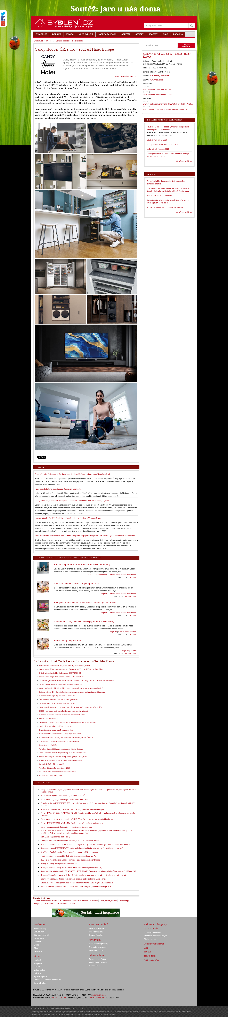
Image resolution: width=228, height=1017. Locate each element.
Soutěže (147, 951)
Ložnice (37, 967)
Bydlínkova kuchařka (127, 632)
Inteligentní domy (96, 950)
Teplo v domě (150, 939)
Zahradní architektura (98, 962)
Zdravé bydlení (40, 983)
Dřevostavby (39, 932)
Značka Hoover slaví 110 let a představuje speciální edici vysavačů (62, 753)
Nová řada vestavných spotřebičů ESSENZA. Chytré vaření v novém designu (72, 809)
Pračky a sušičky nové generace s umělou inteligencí (62, 864)
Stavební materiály (42, 935)
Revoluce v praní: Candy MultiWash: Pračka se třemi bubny (82, 564)
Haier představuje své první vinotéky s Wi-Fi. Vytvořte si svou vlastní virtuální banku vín (77, 819)
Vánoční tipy (124, 901)
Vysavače (67, 901)
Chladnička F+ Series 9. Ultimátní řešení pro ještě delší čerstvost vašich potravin (67, 722)
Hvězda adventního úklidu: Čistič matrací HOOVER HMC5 (60, 673)
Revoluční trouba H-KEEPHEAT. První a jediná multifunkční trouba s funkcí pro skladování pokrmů (82, 848)
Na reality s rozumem (98, 947)
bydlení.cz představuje (97, 575)
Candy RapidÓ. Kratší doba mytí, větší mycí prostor (57, 703)
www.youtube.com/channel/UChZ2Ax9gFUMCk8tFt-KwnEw (168, 104)
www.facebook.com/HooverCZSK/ (157, 95)
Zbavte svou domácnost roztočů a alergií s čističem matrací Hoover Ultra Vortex (73, 879)
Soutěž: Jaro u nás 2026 (157, 140)
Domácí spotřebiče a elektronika (122, 575)
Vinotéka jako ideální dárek (48, 719)
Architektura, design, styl (155, 924)
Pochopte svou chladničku (48, 745)
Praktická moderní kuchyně (55, 903)
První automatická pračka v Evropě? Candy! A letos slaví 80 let (61, 677)
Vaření (133, 651)
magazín (103, 594)
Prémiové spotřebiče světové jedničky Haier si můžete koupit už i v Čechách (66, 738)
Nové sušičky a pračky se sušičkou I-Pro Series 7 (56, 726)
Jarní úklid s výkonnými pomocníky (55, 837)
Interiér (72, 903)
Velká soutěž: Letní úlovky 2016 (50, 776)
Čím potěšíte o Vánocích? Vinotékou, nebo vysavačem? (58, 700)
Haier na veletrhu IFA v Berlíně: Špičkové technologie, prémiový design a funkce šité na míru (72, 692)
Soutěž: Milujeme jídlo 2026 (67, 640)
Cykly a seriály (151, 928)
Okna (36, 948)
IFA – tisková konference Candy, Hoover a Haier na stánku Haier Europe (70, 860)
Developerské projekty (98, 944)
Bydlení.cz (38, 41)
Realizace (38, 951)
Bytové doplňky (40, 976)
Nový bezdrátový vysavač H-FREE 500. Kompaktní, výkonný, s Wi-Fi (69, 856)
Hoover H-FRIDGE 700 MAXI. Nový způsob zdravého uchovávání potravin (72, 823)
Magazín (151, 174)
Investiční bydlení (96, 928)
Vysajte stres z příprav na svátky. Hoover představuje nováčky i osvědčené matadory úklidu (71, 669)
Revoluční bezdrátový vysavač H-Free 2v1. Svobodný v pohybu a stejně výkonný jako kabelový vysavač (83, 875)
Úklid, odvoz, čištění (108, 901)
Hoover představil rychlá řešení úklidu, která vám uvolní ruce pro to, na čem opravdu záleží (71, 688)
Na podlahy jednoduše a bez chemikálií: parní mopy (57, 772)
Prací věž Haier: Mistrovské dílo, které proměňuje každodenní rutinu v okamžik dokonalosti (72, 474)
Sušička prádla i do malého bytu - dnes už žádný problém (59, 741)
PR (130, 577)
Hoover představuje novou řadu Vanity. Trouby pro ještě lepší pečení (63, 757)
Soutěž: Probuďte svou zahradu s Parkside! (165, 207)
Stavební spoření (96, 935)
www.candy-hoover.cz (125, 76)
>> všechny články (184, 161)
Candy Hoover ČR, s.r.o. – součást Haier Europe (166, 55)
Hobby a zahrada (96, 955)
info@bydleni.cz (99, 995)
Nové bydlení (95, 940)
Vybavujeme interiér (152, 932)
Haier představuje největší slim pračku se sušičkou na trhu (64, 799)
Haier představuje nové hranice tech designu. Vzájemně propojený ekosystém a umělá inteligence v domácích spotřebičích (85, 536)
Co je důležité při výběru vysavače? (51, 764)
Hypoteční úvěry (96, 932)
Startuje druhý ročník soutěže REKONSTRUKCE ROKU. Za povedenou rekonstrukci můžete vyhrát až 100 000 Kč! (88, 871)
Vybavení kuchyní (80, 901)
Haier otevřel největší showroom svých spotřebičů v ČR (63, 796)
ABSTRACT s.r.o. (59, 998)
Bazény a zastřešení (97, 959)
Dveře (36, 945)
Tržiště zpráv (150, 955)
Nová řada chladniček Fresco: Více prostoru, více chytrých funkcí (62, 715)
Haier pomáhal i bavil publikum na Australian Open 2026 (58, 489)
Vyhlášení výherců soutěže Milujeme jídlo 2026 (76, 583)
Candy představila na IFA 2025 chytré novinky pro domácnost (60, 684)
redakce (128, 596)
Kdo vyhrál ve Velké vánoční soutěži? (162, 144)
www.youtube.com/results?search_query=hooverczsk (165, 109)
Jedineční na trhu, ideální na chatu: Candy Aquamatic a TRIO (60, 734)
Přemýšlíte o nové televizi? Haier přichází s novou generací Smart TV (86, 602)
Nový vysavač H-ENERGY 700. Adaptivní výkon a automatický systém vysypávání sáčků (70, 707)
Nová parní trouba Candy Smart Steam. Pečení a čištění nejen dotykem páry (72, 867)
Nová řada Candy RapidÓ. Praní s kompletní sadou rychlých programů (69, 852)
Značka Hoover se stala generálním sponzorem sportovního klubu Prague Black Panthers (77, 883)
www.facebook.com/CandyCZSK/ (157, 89)
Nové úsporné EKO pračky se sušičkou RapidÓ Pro (57, 696)
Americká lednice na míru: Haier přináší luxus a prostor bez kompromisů (64, 665)
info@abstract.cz (97, 998)
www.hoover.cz (156, 80)
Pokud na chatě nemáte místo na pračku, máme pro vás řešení (60, 760)
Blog (146, 948)
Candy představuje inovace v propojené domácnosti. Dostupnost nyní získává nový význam (72, 501)
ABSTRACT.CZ (151, 960)
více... (135, 577)
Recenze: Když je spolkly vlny (159, 195)
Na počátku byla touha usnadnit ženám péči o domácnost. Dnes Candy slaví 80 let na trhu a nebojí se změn (76, 681)
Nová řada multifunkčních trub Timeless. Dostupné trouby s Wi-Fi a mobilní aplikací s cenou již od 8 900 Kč (85, 844)
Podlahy (37, 941)
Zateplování (39, 938)
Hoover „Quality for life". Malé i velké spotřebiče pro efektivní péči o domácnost (68, 518)
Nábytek (37, 973)
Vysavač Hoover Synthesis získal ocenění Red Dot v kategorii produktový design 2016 (76, 886)
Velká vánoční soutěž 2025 (158, 149)
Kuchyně (94, 901)
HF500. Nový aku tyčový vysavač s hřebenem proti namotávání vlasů (63, 711)
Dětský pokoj (39, 970)
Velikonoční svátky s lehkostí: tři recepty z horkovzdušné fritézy (84, 621)
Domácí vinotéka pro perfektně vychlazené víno (56, 730)
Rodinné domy (40, 928)
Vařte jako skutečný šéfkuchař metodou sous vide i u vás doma (61, 749)
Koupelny (38, 903)
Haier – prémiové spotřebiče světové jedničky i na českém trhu (66, 827)
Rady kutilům (94, 966)
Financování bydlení (98, 924)
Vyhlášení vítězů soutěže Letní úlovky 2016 (54, 768)
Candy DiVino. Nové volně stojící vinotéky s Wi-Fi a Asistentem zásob (70, 841)
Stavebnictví (39, 924)
